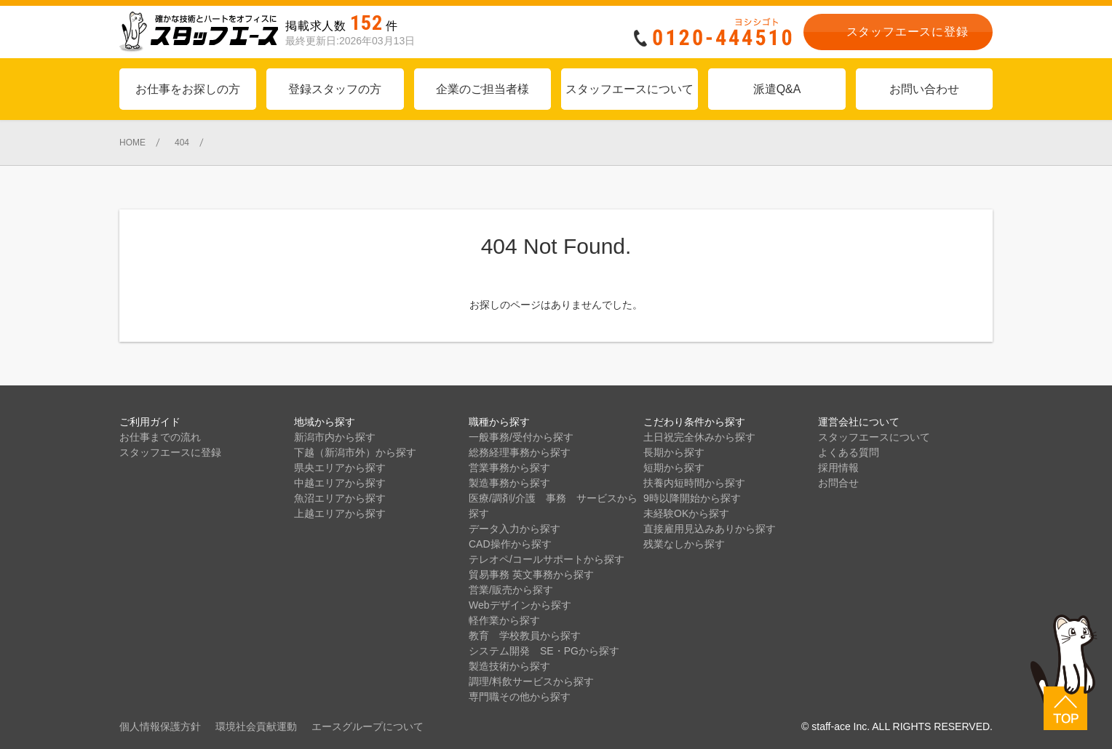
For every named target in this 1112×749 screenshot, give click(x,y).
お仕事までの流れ (160, 437)
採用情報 (838, 467)
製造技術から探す (509, 666)
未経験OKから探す (686, 513)
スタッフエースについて (629, 89)
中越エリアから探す (340, 483)
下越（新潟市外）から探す (355, 452)
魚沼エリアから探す (340, 498)
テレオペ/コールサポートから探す (546, 559)
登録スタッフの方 (334, 89)
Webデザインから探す (520, 605)
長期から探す (673, 452)
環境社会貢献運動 (256, 726)
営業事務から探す (509, 467)
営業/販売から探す (511, 590)
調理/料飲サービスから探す (531, 681)
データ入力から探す (514, 528)
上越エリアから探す (340, 513)
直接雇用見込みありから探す (709, 528)
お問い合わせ (924, 89)
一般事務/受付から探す (521, 437)
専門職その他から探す (520, 696)
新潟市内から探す (335, 437)
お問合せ (838, 483)
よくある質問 (848, 452)
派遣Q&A (777, 89)
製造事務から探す (509, 483)
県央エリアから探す (340, 467)
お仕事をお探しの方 (187, 89)
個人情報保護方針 (160, 726)
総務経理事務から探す (520, 452)
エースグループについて (367, 726)
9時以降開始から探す (692, 498)
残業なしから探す (684, 544)
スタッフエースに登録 (170, 452)
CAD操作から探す (510, 544)
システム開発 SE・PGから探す (544, 651)
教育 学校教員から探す (525, 635)
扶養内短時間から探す (694, 483)
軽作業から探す (504, 620)
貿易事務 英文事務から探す (531, 574)
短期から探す (673, 467)
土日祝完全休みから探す (699, 437)
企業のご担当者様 (482, 89)
